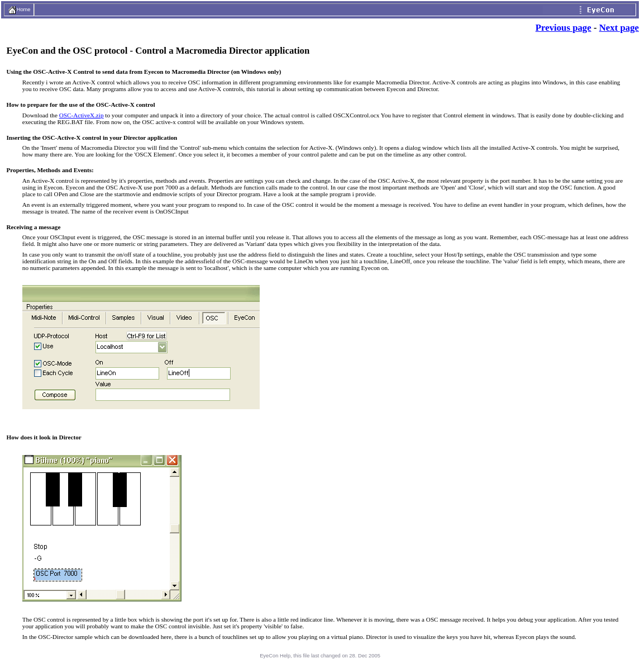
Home (19, 9)
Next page (619, 27)
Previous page (563, 27)
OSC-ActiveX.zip (81, 115)
